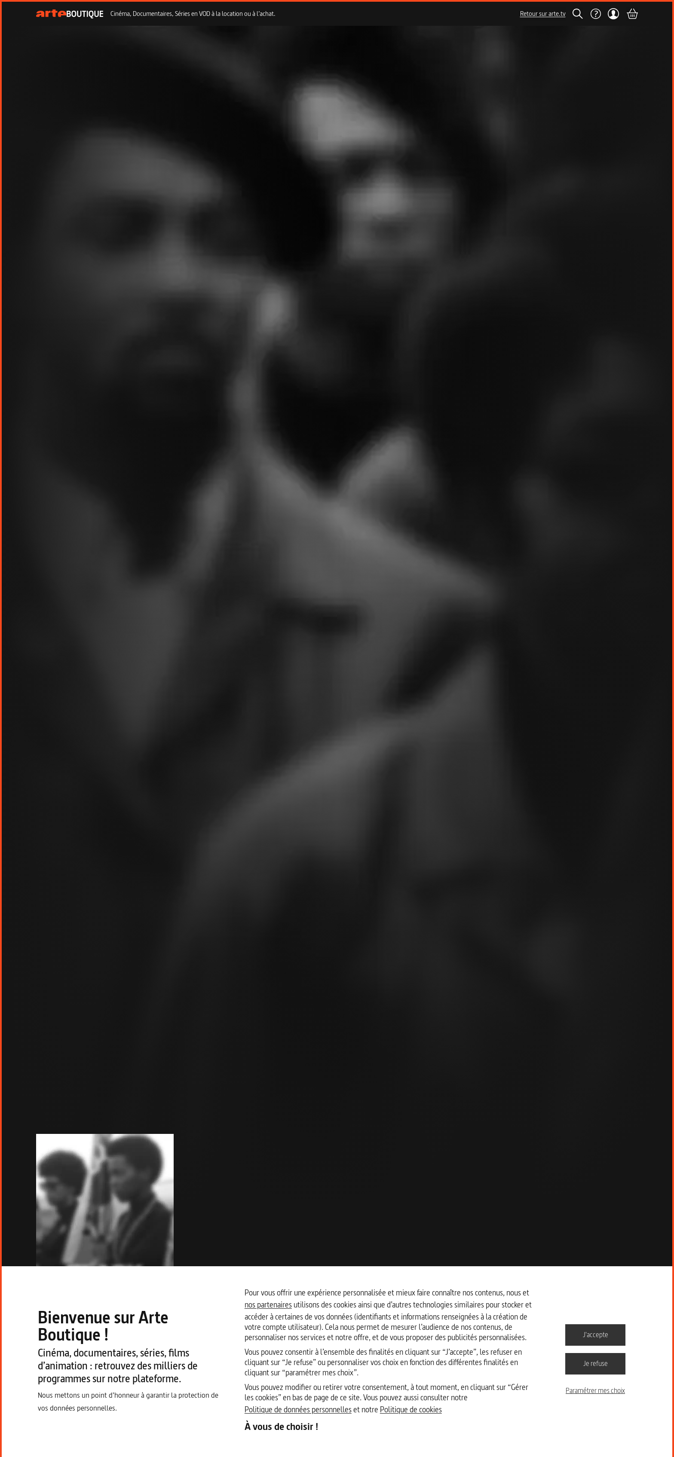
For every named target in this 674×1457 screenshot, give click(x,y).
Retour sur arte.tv (543, 13)
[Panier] (632, 14)
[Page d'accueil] (70, 13)
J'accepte (595, 1334)
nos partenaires (268, 1304)
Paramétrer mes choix (595, 1390)
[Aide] (595, 14)
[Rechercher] (578, 14)
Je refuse (595, 1363)
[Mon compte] (613, 14)
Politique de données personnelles (298, 1409)
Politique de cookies (411, 1409)
